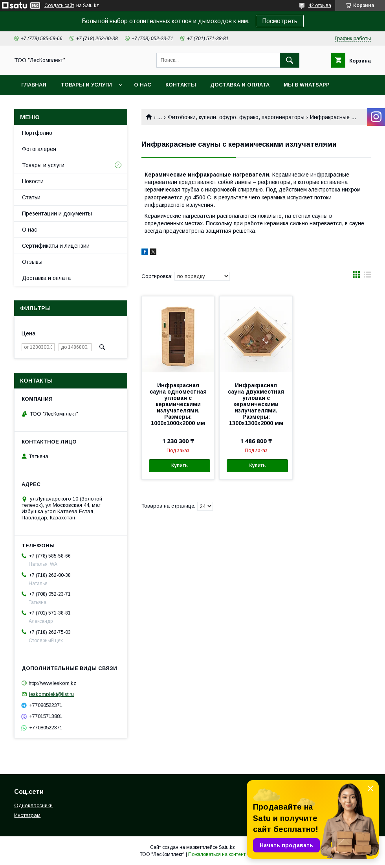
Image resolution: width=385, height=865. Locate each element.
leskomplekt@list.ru (51, 694)
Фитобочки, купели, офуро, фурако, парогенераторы (236, 117)
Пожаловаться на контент (217, 854)
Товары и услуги (86, 85)
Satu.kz (227, 847)
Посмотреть (279, 21)
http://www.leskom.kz (52, 683)
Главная (33, 85)
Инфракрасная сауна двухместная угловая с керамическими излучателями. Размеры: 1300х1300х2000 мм (256, 404)
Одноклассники (33, 805)
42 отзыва (319, 5)
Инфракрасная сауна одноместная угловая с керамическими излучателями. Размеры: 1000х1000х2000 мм (178, 404)
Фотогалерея (39, 149)
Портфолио (37, 133)
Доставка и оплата (240, 85)
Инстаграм (27, 815)
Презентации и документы (57, 213)
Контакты (180, 85)
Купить (179, 465)
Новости (33, 181)
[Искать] (289, 60)
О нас (142, 85)
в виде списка (367, 276)
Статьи (31, 197)
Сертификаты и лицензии (56, 246)
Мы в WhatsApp (307, 85)
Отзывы (32, 262)
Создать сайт (59, 5)
